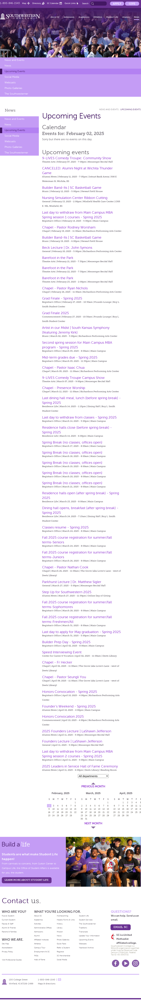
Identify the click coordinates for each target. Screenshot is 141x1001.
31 (86, 819)
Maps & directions (46, 983)
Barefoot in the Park (57, 258)
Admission (69, 17)
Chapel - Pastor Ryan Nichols (65, 288)
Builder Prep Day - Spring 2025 (66, 642)
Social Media (12, 77)
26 (62, 815)
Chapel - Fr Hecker (57, 662)
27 (67, 815)
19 (62, 812)
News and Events (14, 60)
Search (85, 3)
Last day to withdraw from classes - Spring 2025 (79, 417)
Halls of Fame (39, 960)
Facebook (115, 963)
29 (108, 815)
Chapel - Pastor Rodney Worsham (68, 227)
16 (49, 812)
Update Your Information (89, 936)
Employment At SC (42, 952)
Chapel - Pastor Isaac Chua (63, 367)
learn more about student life (26, 880)
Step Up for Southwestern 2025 (66, 592)
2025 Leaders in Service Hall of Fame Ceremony (80, 766)
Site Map (5, 944)
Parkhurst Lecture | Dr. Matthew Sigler (71, 582)
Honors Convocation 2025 (63, 716)
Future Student (8, 916)
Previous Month (93, 786)
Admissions (38, 932)
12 (62, 809)
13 (67, 809)
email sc (120, 927)
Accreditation (7, 948)
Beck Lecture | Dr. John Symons (67, 247)
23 (49, 815)
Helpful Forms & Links (66, 920)
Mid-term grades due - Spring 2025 (69, 357)
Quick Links (70, 3)
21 (71, 812)
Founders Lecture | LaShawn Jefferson (72, 741)
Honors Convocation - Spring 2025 (69, 692)
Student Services (86, 920)
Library (59, 928)
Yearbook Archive (86, 948)
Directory (36, 3)
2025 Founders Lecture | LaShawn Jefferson (76, 731)
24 (53, 815)
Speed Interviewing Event (61, 652)
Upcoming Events (15, 71)
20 (66, 812)
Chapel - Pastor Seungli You (64, 677)
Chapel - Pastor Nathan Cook (65, 567)
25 (58, 815)
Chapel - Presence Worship (63, 388)
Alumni (126, 17)
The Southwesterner (16, 93)
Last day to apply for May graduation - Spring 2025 (81, 632)
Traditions (83, 928)
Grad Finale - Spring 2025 (62, 298)
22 (75, 812)
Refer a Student (63, 948)
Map (24, 3)
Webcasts (10, 82)
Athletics (97, 17)
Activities (37, 924)
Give (132, 3)
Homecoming (62, 916)
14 (71, 809)
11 (58, 809)
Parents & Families (9, 932)
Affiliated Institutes (41, 940)
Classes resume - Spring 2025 (65, 527)
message (59, 980)
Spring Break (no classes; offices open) (72, 442)
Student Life (112, 17)
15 (75, 809)
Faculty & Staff (7, 924)
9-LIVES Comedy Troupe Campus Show (73, 378)
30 (82, 819)
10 (53, 809)
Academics (84, 17)
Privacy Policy (7, 952)
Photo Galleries (13, 88)
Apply (117, 3)
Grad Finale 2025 (55, 313)
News (136, 17)
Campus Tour (39, 948)
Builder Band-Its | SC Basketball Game (71, 188)
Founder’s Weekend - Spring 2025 (69, 706)
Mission (60, 932)
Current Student (8, 920)
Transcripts (83, 932)
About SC (55, 17)
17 (53, 812)
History (60, 924)
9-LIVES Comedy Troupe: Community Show (76, 158)
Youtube (125, 963)
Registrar (60, 952)
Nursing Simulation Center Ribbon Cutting (74, 198)
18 (58, 812)
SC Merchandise (63, 956)
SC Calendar (53, 3)
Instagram (135, 963)
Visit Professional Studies (12, 960)
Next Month (93, 823)
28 (71, 815)
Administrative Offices (43, 928)
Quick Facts (61, 944)
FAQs (36, 956)
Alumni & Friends (9, 928)
